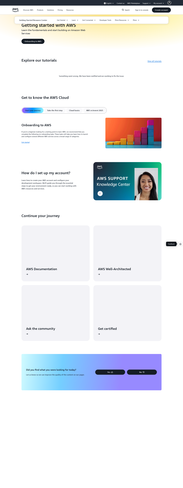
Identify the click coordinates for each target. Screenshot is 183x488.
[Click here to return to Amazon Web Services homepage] (15, 11)
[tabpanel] (91, 133)
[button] (28, 10)
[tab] (33, 110)
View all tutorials (155, 61)
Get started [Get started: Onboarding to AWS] (25, 142)
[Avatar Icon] (169, 3)
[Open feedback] (180, 244)
